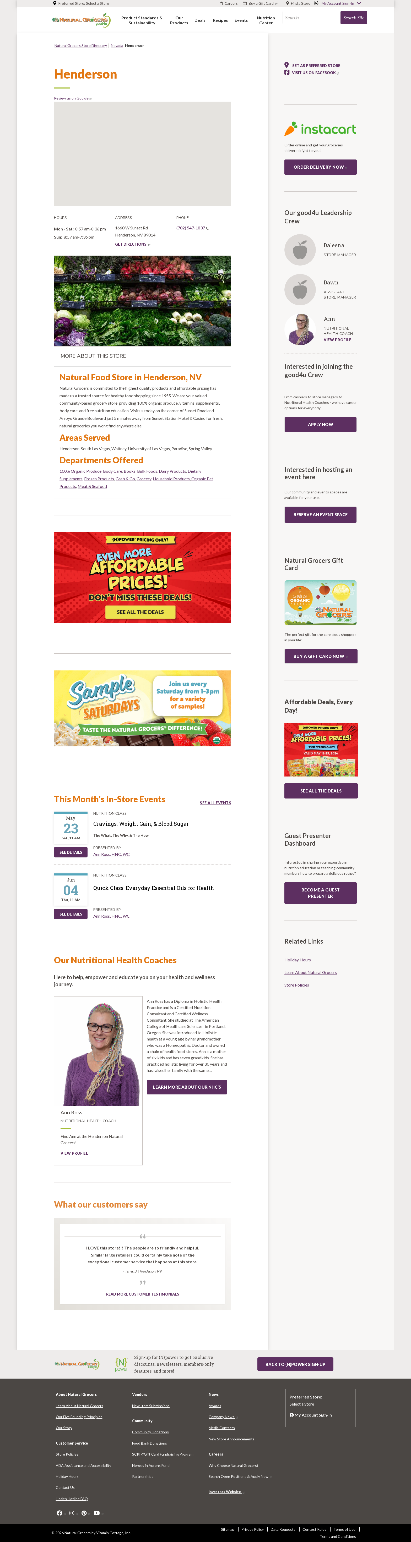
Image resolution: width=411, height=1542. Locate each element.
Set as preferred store (312, 65)
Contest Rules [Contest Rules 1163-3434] (314, 1529)
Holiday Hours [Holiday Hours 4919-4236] (297, 959)
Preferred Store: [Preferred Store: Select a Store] (81, 3)
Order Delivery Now (321, 166)
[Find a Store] (298, 3)
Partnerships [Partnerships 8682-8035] (142, 1476)
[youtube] (99, 1512)
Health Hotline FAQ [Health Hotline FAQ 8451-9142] (72, 1498)
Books (130, 471)
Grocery (144, 478)
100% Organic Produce (80, 471)
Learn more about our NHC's (187, 1086)
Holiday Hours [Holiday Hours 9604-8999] (67, 1476)
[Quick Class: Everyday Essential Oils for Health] (153, 888)
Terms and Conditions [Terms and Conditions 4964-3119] (338, 1536)
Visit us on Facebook (315, 72)
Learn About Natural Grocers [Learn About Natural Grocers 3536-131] (79, 1405)
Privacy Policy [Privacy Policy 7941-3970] (252, 1529)
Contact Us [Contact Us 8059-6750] (65, 1487)
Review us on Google (73, 98)
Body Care (112, 471)
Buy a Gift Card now (321, 656)
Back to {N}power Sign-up (295, 1364)
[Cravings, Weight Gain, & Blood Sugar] (141, 824)
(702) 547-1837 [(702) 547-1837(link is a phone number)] (192, 227)
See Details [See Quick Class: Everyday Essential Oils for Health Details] (71, 914)
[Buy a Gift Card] (261, 3)
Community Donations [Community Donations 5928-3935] (150, 1432)
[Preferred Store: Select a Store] (320, 1400)
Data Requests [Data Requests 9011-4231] (283, 1529)
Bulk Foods (147, 471)
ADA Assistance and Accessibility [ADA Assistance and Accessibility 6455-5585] (83, 1465)
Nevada (117, 45)
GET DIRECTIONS (133, 244)
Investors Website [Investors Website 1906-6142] (227, 1491)
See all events (215, 803)
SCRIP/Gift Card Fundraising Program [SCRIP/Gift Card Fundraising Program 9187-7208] (162, 1454)
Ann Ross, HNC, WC (111, 854)
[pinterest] (86, 1512)
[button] (142, 20)
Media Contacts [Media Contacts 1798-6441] (222, 1427)
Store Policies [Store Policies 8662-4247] (67, 1454)
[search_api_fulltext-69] (311, 17)
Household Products (171, 478)
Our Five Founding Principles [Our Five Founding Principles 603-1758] (79, 1416)
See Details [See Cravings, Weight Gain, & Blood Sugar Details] (71, 852)
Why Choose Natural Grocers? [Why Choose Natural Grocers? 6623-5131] (233, 1465)
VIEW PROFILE (337, 340)
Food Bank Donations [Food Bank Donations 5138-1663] (149, 1443)
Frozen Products (99, 478)
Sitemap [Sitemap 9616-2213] (227, 1529)
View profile (74, 1153)
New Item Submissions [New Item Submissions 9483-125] (151, 1405)
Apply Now (320, 424)
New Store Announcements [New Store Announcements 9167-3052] (232, 1439)
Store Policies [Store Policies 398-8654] (296, 984)
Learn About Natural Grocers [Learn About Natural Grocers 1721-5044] (310, 972)
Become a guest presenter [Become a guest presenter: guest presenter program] (320, 893)
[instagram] (74, 1512)
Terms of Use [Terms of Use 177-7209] (344, 1529)
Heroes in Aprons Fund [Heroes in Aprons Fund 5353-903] (151, 1465)
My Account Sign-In (337, 3)
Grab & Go (125, 478)
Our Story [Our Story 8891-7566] (64, 1427)
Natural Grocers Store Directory (81, 45)
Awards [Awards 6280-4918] (215, 1405)
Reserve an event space (321, 514)
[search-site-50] (353, 17)
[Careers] (229, 3)
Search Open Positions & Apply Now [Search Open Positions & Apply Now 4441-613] (241, 1476)
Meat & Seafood (92, 486)
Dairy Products (172, 471)
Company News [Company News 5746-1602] (224, 1416)
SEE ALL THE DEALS (321, 790)
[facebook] (62, 1512)
